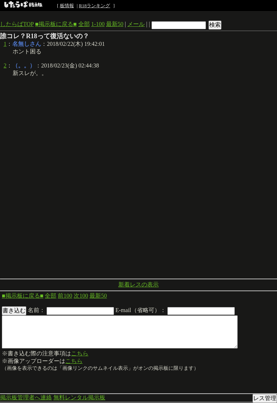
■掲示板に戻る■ (55, 24)
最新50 (114, 24)
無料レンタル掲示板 (79, 397)
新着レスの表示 (138, 284)
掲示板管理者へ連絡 (26, 397)
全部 (84, 24)
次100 (81, 296)
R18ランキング (94, 5)
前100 (65, 296)
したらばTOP (17, 24)
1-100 (98, 24)
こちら (79, 353)
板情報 (67, 5)
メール (136, 24)
